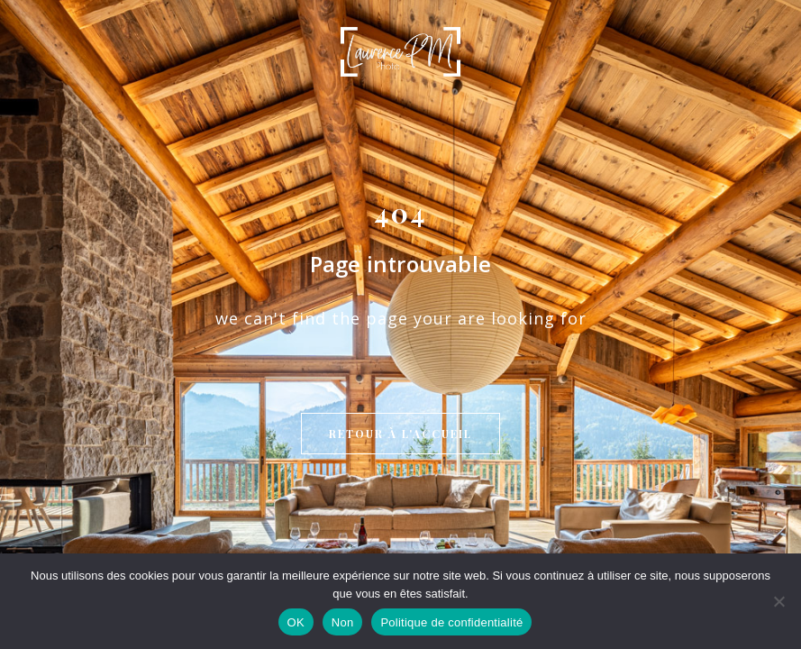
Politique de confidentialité (451, 622)
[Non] (778, 601)
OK (296, 622)
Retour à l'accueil (400, 284)
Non (343, 622)
